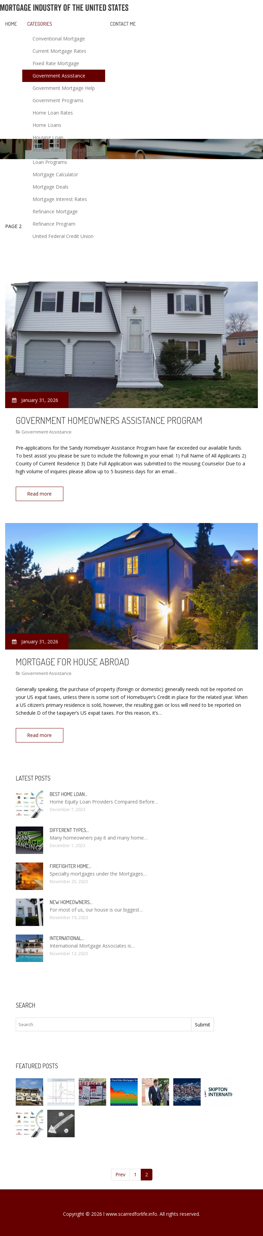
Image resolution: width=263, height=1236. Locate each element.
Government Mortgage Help (64, 88)
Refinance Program (54, 224)
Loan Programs (50, 162)
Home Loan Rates (53, 112)
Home (11, 24)
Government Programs (58, 100)
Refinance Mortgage (55, 211)
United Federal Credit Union (63, 236)
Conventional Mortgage (59, 38)
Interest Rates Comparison (62, 149)
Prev (120, 1172)
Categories (39, 24)
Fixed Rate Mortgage (56, 63)
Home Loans (47, 125)
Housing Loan (48, 137)
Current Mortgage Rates (59, 51)
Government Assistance (59, 75)
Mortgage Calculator (55, 174)
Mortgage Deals (50, 186)
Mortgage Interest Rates (60, 199)
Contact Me (123, 24)
